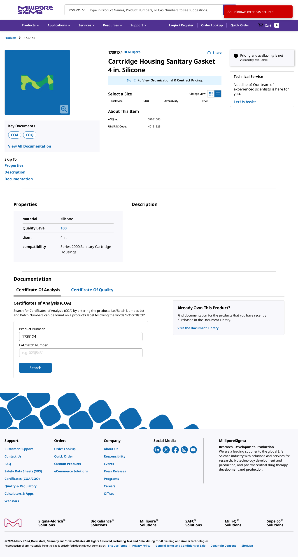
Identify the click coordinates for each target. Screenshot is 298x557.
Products (10, 38)
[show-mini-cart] (269, 25)
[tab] (14, 37)
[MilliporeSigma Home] (35, 10)
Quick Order (239, 25)
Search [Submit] (35, 367)
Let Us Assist (245, 101)
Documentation (19, 178)
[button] (181, 25)
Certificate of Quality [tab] (92, 289)
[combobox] (150, 10)
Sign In (132, 80)
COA (15, 134)
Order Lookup (212, 25)
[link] (27, 448)
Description (15, 172)
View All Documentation (29, 146)
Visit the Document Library (198, 328)
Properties (14, 165)
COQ (30, 134)
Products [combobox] (74, 10)
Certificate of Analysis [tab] (38, 289)
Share (214, 52)
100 (64, 228)
